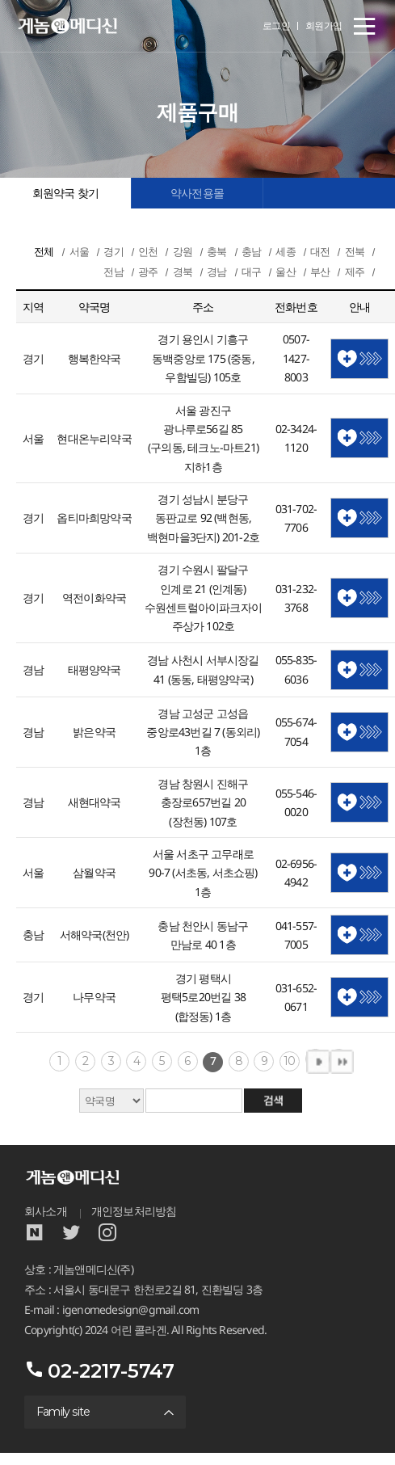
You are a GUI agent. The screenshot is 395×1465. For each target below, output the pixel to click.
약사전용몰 (197, 193)
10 (289, 1061)
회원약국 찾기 (65, 193)
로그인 (277, 25)
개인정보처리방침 (134, 1211)
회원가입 (323, 25)
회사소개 (45, 1211)
